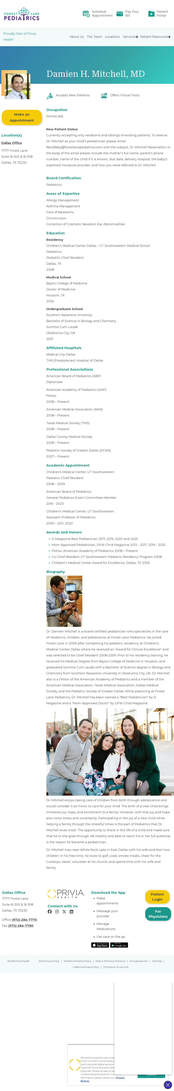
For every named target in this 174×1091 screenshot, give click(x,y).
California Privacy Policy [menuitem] (86, 967)
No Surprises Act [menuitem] (139, 961)
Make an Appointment (22, 117)
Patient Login (157, 896)
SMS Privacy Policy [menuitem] (49, 961)
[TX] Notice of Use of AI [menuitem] (115, 967)
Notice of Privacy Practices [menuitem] (110, 961)
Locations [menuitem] (112, 37)
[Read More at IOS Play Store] (100, 945)
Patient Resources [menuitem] (154, 37)
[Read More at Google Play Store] (119, 945)
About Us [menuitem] (77, 37)
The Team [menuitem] (94, 37)
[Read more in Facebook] (50, 912)
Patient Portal (162, 13)
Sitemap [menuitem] (157, 961)
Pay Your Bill (132, 13)
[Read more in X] (64, 912)
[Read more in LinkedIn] (72, 912)
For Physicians (158, 914)
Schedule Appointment (102, 13)
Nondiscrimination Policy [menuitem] (77, 961)
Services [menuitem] (129, 37)
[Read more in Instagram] (57, 912)
